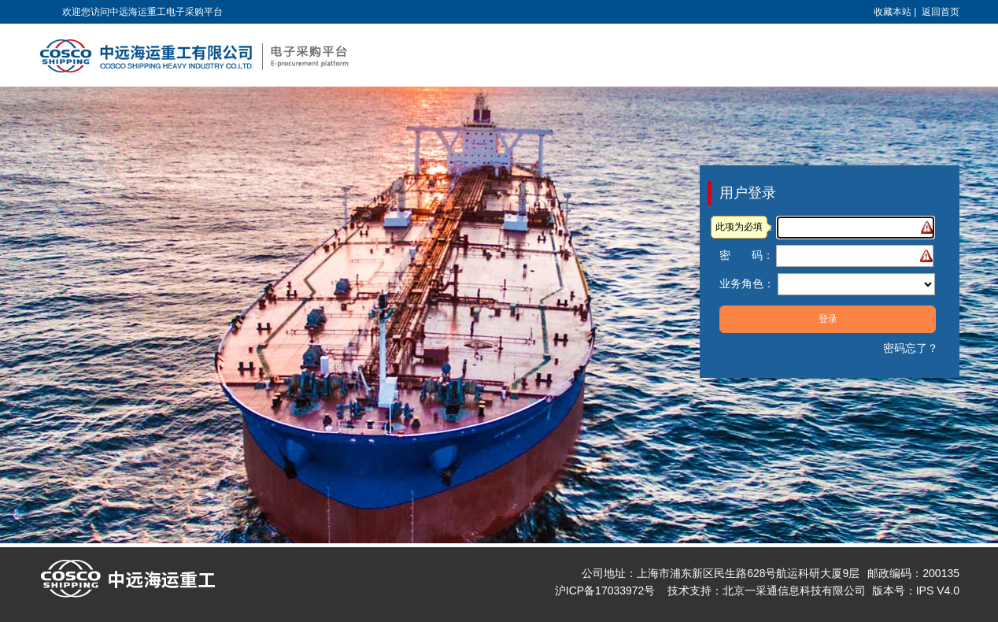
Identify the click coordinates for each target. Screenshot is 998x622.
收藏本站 (892, 11)
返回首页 (940, 11)
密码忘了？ (910, 348)
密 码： (746, 255)
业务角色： (746, 283)
